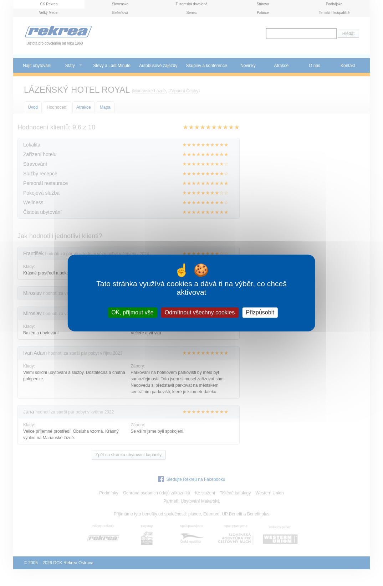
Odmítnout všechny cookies (200, 312)
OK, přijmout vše (132, 312)
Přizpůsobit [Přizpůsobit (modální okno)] (260, 312)
